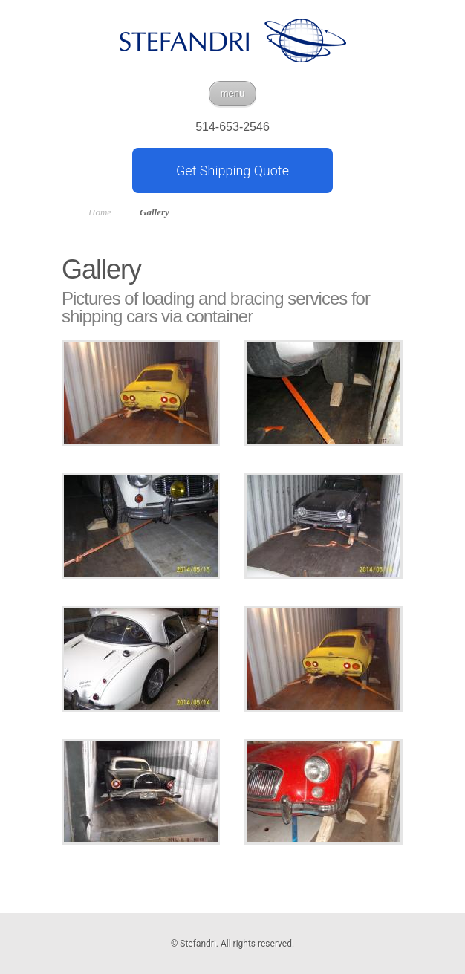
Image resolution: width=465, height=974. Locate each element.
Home (99, 212)
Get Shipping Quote (232, 170)
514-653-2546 (232, 127)
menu (233, 93)
